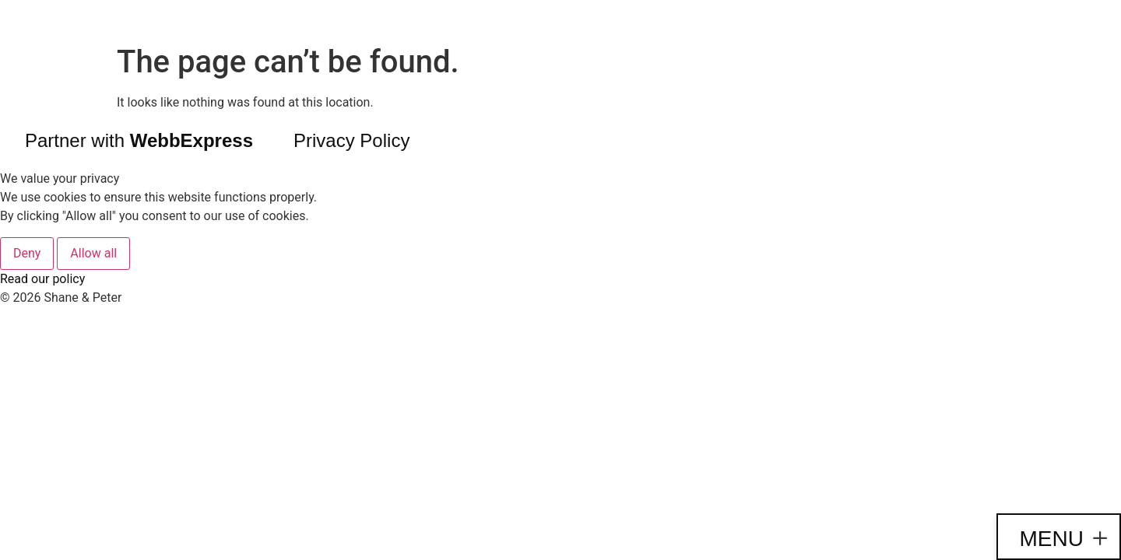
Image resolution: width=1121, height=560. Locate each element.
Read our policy (42, 278)
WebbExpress (191, 140)
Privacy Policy (351, 140)
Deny (26, 253)
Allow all (93, 253)
